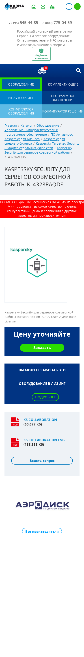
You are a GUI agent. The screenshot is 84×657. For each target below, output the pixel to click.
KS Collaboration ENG (44, 440)
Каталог (27, 125)
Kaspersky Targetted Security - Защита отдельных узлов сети (41, 145)
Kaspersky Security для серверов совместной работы (38, 150)
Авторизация (69, 6)
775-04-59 (57, 22)
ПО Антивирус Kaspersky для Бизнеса (38, 136)
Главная (10, 125)
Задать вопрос (42, 460)
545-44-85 (22, 22)
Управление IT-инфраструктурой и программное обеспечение (31, 132)
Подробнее (45, 397)
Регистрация (77, 6)
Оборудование (48, 125)
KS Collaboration (40, 419)
